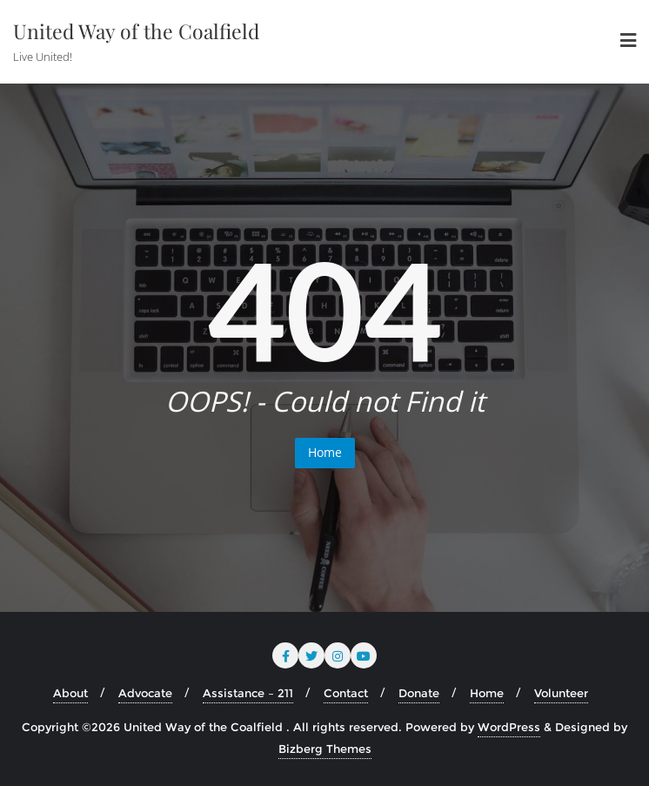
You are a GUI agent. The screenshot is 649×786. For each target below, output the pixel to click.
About (70, 693)
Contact (346, 693)
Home (325, 452)
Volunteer (561, 693)
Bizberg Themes (324, 749)
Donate (418, 693)
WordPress (509, 727)
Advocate (145, 693)
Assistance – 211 (248, 693)
